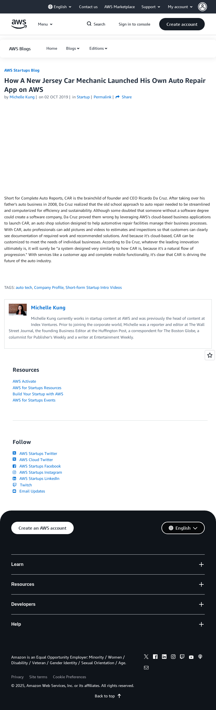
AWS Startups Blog (21, 70)
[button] (207, 6)
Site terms (38, 676)
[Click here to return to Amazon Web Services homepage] (19, 27)
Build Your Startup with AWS (38, 393)
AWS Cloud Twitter (33, 459)
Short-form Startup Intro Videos (94, 287)
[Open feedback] (210, 355)
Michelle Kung (22, 96)
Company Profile (49, 287)
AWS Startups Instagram (37, 472)
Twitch (22, 484)
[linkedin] (164, 657)
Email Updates (29, 491)
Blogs (71, 48)
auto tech (24, 287)
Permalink (102, 96)
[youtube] (191, 657)
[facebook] (155, 657)
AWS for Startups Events (34, 400)
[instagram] (173, 657)
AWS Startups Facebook (37, 466)
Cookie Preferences (69, 676)
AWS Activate (24, 381)
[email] (146, 668)
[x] (146, 657)
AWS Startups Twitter (35, 453)
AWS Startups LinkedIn (36, 478)
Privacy (17, 676)
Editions (96, 48)
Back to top (108, 695)
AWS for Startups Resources (37, 387)
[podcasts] (200, 657)
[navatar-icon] (202, 6)
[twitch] (182, 657)
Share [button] (124, 96)
